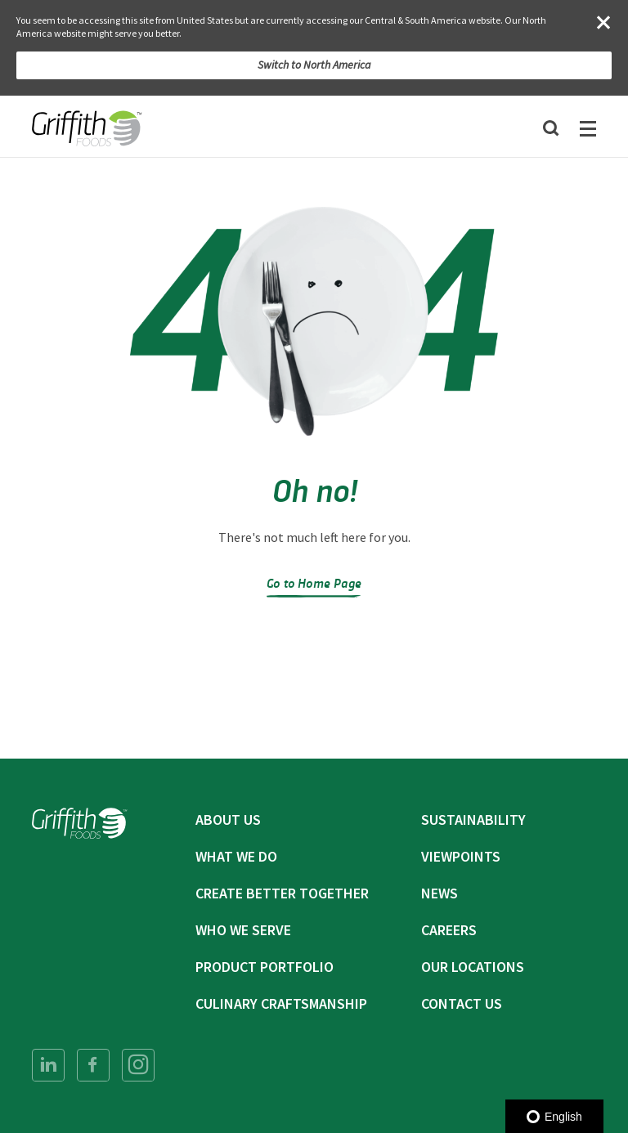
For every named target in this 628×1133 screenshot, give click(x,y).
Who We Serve (243, 929)
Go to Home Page (314, 582)
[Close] (603, 22)
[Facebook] (93, 1065)
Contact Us (461, 1003)
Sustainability (473, 819)
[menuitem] (48, 1065)
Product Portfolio (264, 966)
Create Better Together (282, 893)
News (439, 893)
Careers (449, 929)
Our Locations (472, 966)
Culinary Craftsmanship (281, 1003)
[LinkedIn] (48, 1065)
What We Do (236, 856)
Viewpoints (460, 856)
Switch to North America (314, 64)
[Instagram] (138, 1065)
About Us (228, 819)
